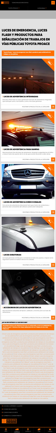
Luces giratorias (12, 255)
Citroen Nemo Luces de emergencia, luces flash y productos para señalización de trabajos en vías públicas (28, 352)
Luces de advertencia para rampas (21, 149)
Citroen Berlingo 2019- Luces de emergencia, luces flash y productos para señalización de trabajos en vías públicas (28, 360)
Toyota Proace (8, 52)
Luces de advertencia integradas (21, 97)
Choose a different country (12, 406)
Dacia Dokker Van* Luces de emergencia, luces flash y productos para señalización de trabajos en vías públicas (28, 392)
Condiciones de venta (10, 412)
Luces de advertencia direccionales (22, 202)
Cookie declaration (10, 409)
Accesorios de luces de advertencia (22, 308)
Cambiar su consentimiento (12, 415)
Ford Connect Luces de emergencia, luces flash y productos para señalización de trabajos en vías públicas (28, 384)
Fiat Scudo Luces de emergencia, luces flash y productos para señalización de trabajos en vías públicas (28, 376)
